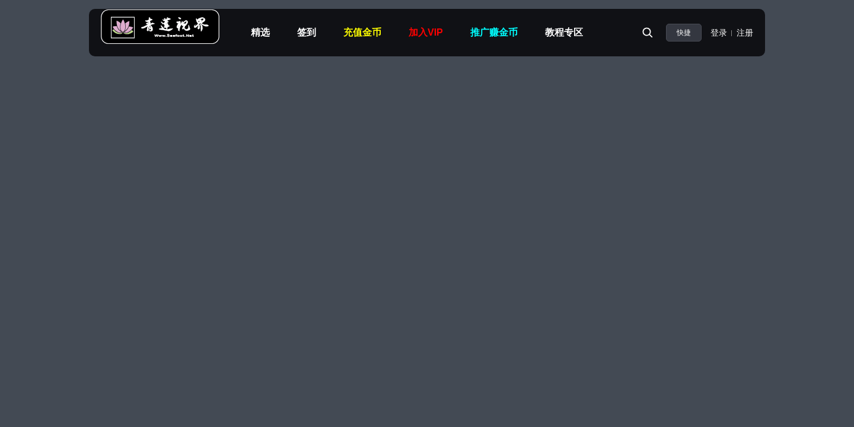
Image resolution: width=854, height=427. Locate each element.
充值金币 (362, 32)
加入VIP (426, 32)
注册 (745, 32)
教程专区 (564, 32)
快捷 (684, 32)
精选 (260, 32)
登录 (718, 32)
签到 (306, 32)
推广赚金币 (494, 32)
